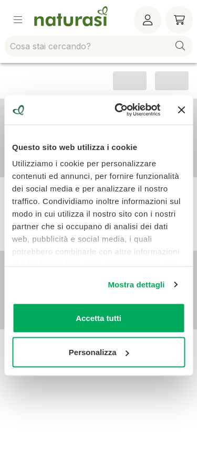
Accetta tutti (98, 317)
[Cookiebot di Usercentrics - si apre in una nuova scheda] (119, 110)
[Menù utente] (147, 20)
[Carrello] (179, 20)
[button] (180, 46)
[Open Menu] (18, 20)
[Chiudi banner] (181, 109)
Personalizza (99, 352)
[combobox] (98, 46)
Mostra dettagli (136, 284)
